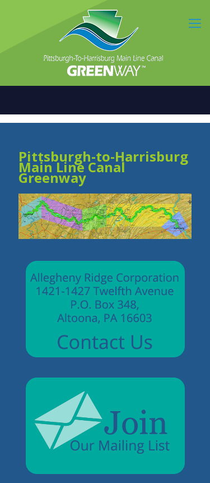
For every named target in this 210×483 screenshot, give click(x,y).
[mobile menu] (194, 22)
